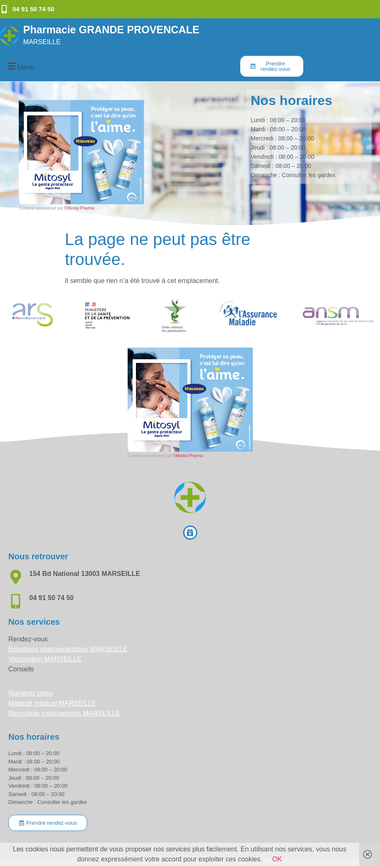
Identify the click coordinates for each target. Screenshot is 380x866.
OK (277, 859)
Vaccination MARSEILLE (45, 659)
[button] (19, 66)
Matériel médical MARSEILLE (52, 703)
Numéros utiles (30, 693)
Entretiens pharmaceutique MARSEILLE (67, 649)
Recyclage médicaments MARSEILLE (64, 713)
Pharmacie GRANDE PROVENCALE (111, 29)
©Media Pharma (79, 208)
